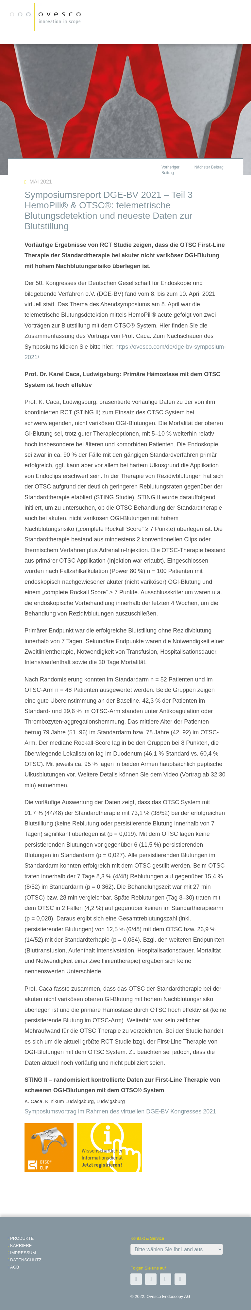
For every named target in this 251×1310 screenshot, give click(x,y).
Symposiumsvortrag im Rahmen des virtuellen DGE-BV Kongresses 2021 (120, 1111)
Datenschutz (26, 1259)
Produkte (22, 1238)
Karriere (21, 1245)
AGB (14, 1267)
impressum (23, 1252)
